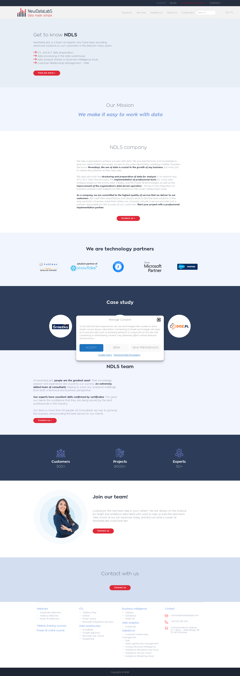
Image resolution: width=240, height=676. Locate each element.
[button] (158, 319)
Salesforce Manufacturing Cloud (141, 650)
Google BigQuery (91, 633)
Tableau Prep (89, 613)
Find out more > (47, 73)
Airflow (86, 616)
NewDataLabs (55, 12)
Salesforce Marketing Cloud (139, 656)
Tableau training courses (51, 626)
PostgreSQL (88, 639)
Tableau (129, 613)
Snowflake (87, 630)
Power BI (129, 619)
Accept (91, 348)
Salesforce (130, 616)
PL (232, 13)
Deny (116, 348)
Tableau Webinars (49, 616)
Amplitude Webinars (50, 613)
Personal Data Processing (127, 355)
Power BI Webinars (49, 619)
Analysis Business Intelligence (140, 647)
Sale (127, 641)
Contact (169, 609)
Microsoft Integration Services (97, 622)
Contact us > (128, 218)
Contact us (103, 531)
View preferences (145, 348)
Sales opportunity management (141, 644)
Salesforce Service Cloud (138, 653)
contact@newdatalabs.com (185, 615)
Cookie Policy (105, 355)
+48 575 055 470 (179, 621)
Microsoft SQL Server (93, 636)
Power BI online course (50, 630)
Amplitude (130, 627)
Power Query (89, 619)
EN (227, 13)
